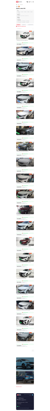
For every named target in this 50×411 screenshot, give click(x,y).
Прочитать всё (19, 386)
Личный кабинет (19, 403)
